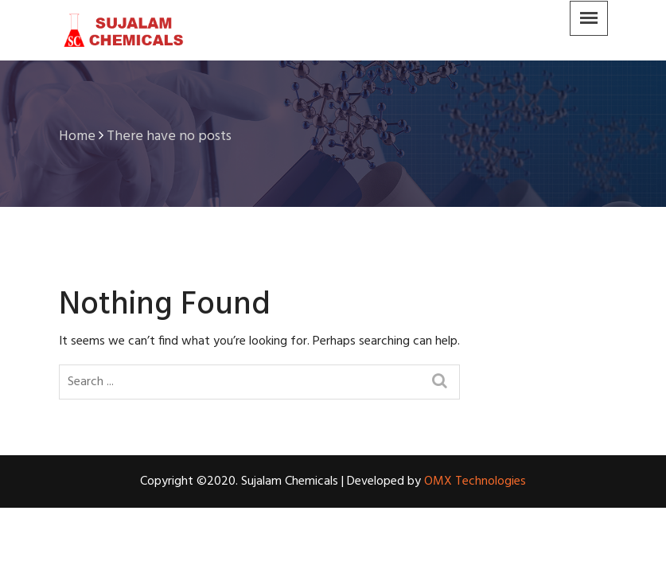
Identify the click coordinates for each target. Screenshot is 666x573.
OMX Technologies (475, 481)
